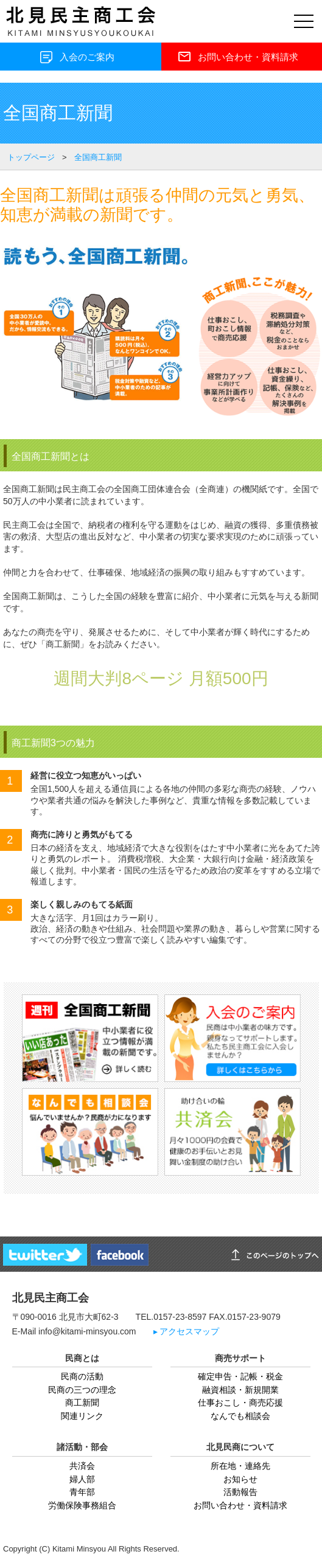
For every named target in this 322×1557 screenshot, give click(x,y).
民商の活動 (82, 1376)
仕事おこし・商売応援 (240, 1402)
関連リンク (82, 1416)
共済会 (82, 1466)
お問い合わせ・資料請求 (240, 1505)
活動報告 (240, 1492)
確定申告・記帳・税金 (240, 1376)
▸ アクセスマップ (186, 1331)
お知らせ (240, 1479)
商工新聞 (82, 1402)
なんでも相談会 (240, 1416)
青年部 (82, 1492)
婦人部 (82, 1479)
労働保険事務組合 (82, 1505)
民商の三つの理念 (82, 1390)
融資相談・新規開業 (240, 1390)
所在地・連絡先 (240, 1466)
